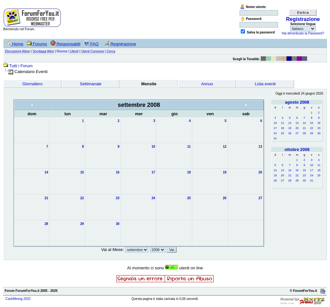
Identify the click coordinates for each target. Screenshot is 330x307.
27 (297, 133)
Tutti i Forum (21, 65)
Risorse (62, 51)
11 (282, 123)
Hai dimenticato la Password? (303, 33)
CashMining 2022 (18, 299)
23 (318, 128)
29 (311, 133)
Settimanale (91, 83)
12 (289, 123)
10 (275, 123)
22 (311, 128)
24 (275, 133)
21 (304, 128)
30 (318, 133)
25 (282, 133)
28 (304, 133)
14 (304, 123)
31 (275, 138)
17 (275, 128)
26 (289, 133)
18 (282, 128)
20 (297, 128)
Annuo (207, 83)
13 (297, 123)
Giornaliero (32, 83)
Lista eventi (265, 83)
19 (289, 128)
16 (318, 123)
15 (311, 123)
